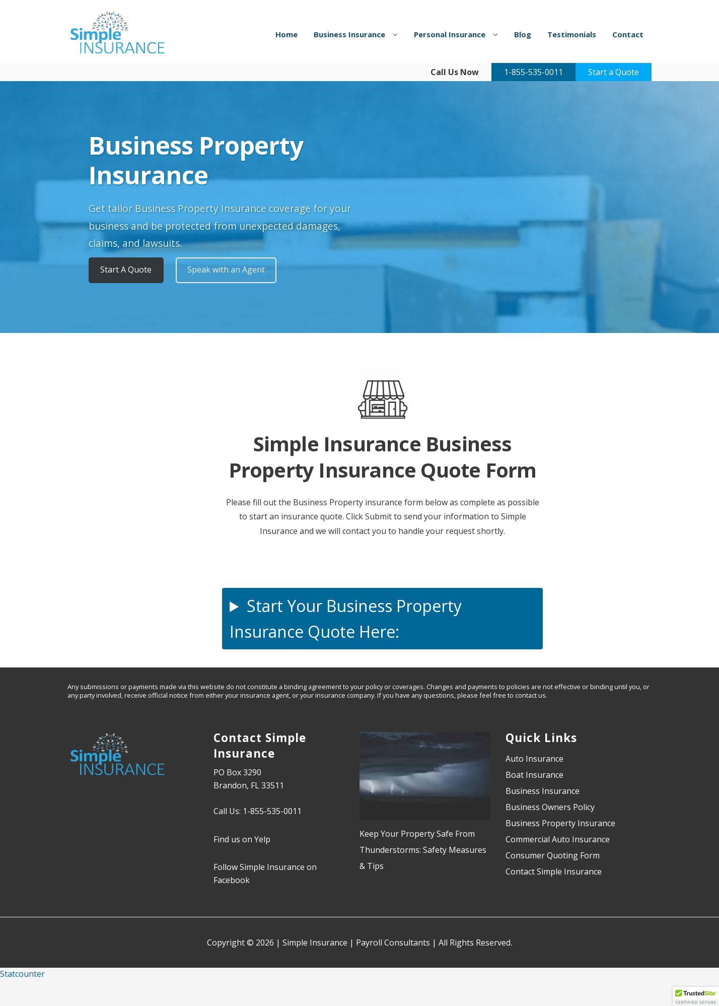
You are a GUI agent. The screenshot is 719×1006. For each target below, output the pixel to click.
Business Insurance (543, 790)
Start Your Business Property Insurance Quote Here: (346, 618)
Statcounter (22, 973)
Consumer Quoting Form (553, 855)
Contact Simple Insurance (554, 871)
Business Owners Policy (550, 807)
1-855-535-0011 (533, 72)
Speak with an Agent (226, 269)
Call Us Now (454, 72)
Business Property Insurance (560, 823)
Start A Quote (126, 269)
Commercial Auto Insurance (558, 839)
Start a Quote (613, 72)
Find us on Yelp (241, 839)
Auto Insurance (534, 758)
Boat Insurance (534, 774)
